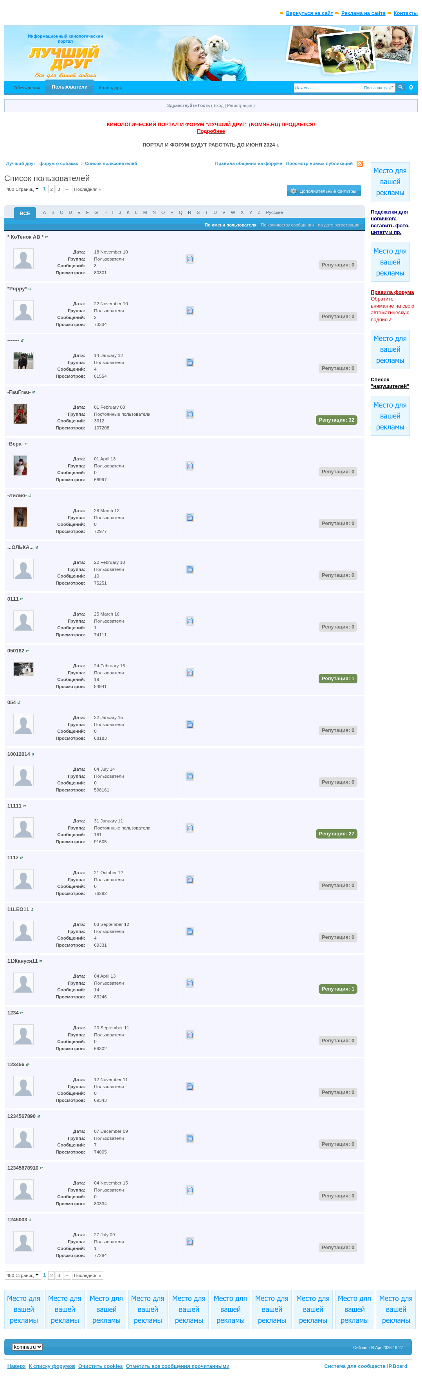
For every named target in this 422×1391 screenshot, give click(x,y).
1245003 (17, 1220)
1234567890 (21, 1116)
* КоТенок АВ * (25, 237)
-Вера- (15, 444)
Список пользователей (111, 163)
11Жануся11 (22, 961)
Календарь (110, 87)
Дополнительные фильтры (323, 191)
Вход (219, 105)
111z (12, 857)
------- (13, 340)
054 (11, 702)
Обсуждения (27, 87)
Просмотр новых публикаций (319, 163)
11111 (14, 806)
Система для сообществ (355, 1366)
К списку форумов (52, 1366)
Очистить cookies (100, 1366)
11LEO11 (18, 909)
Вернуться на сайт (309, 13)
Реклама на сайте (363, 13)
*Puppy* (17, 289)
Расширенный (411, 87)
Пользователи (70, 87)
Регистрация (239, 105)
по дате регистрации (339, 225)
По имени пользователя (230, 225)
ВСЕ (25, 213)
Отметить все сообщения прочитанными (178, 1366)
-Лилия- (17, 495)
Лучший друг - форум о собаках (42, 163)
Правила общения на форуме (248, 163)
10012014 (18, 754)
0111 (13, 599)
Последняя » (87, 189)
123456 (15, 1064)
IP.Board (397, 1366)
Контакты (406, 13)
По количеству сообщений (287, 225)
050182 (15, 651)
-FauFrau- (19, 392)
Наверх (16, 1366)
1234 (13, 1013)
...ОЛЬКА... (20, 547)
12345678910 (23, 1168)
